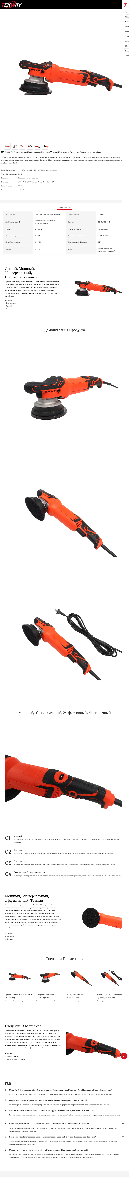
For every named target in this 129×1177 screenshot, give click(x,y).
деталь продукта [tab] (64, 207)
